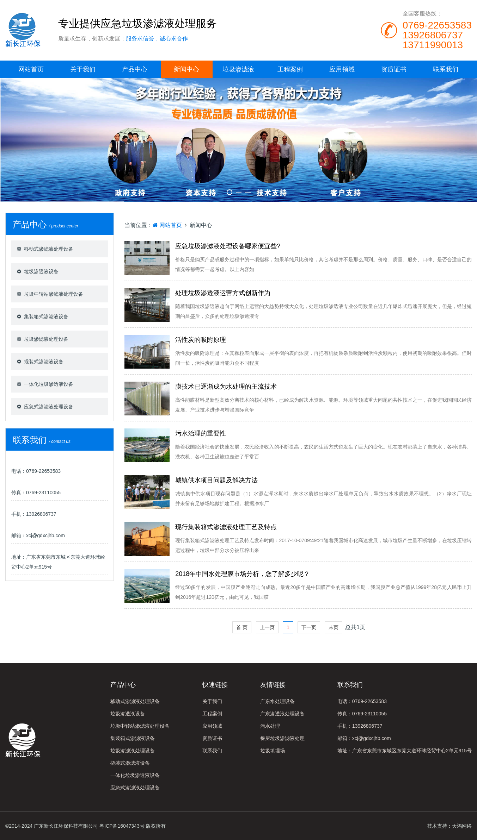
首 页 (241, 627)
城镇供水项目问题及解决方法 (216, 480)
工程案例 (290, 69)
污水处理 (270, 726)
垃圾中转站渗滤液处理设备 (53, 294)
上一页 (267, 627)
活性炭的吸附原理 (200, 339)
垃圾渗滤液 (238, 69)
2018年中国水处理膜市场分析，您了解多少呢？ (242, 573)
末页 (333, 627)
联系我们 (445, 69)
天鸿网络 (462, 826)
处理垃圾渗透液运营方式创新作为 (222, 292)
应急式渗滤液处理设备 (48, 406)
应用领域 (342, 69)
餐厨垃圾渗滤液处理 (282, 738)
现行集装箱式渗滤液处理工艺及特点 (226, 527)
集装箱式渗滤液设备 (46, 316)
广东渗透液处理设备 (282, 713)
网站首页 (31, 69)
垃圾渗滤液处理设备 (46, 339)
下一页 (308, 627)
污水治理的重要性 (200, 433)
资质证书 (393, 69)
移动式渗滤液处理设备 (48, 249)
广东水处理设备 (277, 701)
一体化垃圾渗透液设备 (48, 384)
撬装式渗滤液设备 (43, 361)
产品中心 (134, 69)
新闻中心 (186, 69)
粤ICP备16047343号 (122, 826)
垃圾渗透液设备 (41, 271)
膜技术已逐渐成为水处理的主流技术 (226, 386)
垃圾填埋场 (272, 750)
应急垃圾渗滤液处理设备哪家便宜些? (227, 246)
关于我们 (83, 69)
